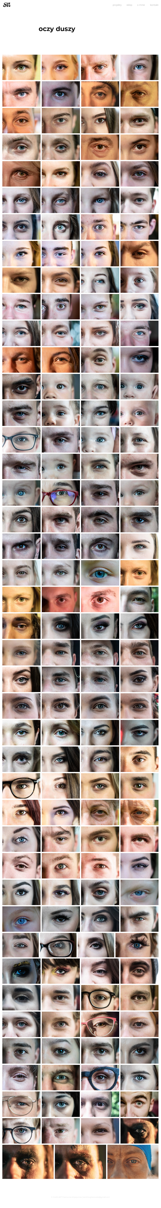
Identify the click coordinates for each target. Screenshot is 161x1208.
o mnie (141, 4)
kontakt (154, 4)
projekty (117, 4)
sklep (129, 4)
